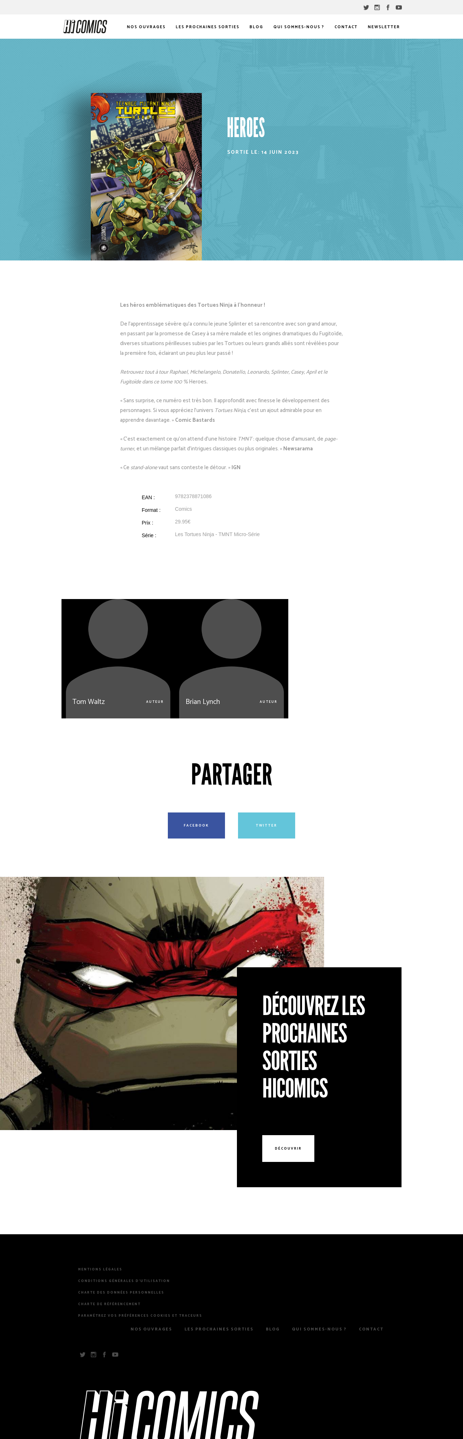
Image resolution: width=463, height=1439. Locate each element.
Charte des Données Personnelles (121, 1293)
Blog (256, 27)
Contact (346, 27)
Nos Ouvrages (146, 27)
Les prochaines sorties (207, 27)
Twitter (266, 825)
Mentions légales (100, 1270)
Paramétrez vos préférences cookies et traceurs (140, 1316)
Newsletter (384, 27)
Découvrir (288, 1148)
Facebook (196, 825)
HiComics (85, 26)
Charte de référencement (109, 1304)
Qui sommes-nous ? (298, 27)
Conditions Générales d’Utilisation (124, 1281)
